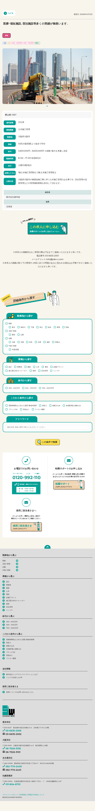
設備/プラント (58, 367)
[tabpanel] (47, 76)
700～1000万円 (48, 388)
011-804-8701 (11, 784)
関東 (10, 323)
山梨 (22, 335)
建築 (29, 367)
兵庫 (39, 342)
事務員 (19, 367)
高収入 (44, 405)
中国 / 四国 (12, 346)
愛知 (13, 335)
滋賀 (48, 342)
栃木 (49, 327)
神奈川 (23, 327)
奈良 (30, 342)
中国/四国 (15, 349)
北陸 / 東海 (12, 331)
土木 (37, 367)
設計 (10, 367)
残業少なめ (56, 405)
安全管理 (44, 371)
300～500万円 (14, 388)
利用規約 (23, 795)
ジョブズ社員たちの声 (14, 677)
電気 (46, 367)
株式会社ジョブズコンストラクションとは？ (22, 674)
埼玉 (41, 327)
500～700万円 (30, 388)
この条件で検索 (49, 442)
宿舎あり (26, 409)
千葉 (32, 327)
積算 (34, 371)
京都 (22, 342)
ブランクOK (13, 409)
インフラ (56, 371)
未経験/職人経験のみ (73, 405)
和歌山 (57, 342)
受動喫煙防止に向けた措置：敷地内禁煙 (23, 405)
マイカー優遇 (40, 409)
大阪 (13, 342)
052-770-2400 (12, 766)
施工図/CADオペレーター (18, 371)
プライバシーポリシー (10, 795)
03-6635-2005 (11, 730)
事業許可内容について (36, 795)
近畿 (10, 338)
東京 (13, 327)
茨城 (67, 327)
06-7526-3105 (11, 748)
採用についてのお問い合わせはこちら (20, 692)
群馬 (58, 327)
